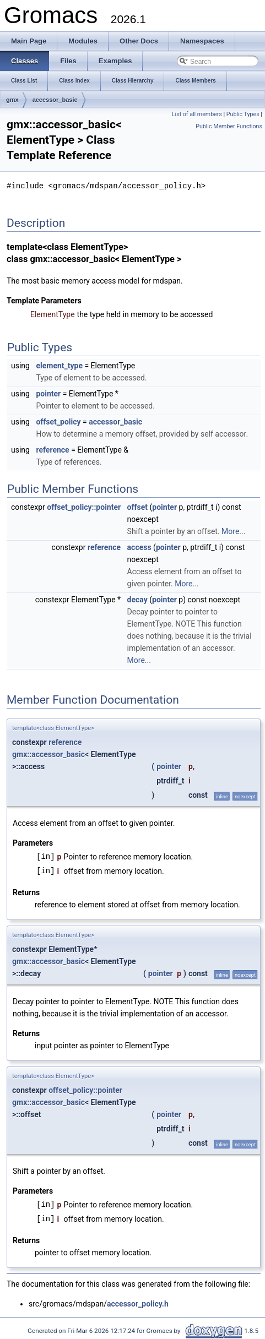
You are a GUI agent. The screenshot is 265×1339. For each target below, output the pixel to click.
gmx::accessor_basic (48, 753)
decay (137, 599)
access (139, 546)
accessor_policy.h (138, 1303)
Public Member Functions (229, 126)
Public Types (242, 114)
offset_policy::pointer (84, 506)
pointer (48, 393)
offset (137, 506)
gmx (12, 99)
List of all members (197, 114)
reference (52, 449)
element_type (59, 365)
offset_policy (58, 421)
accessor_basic (55, 99)
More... (233, 530)
